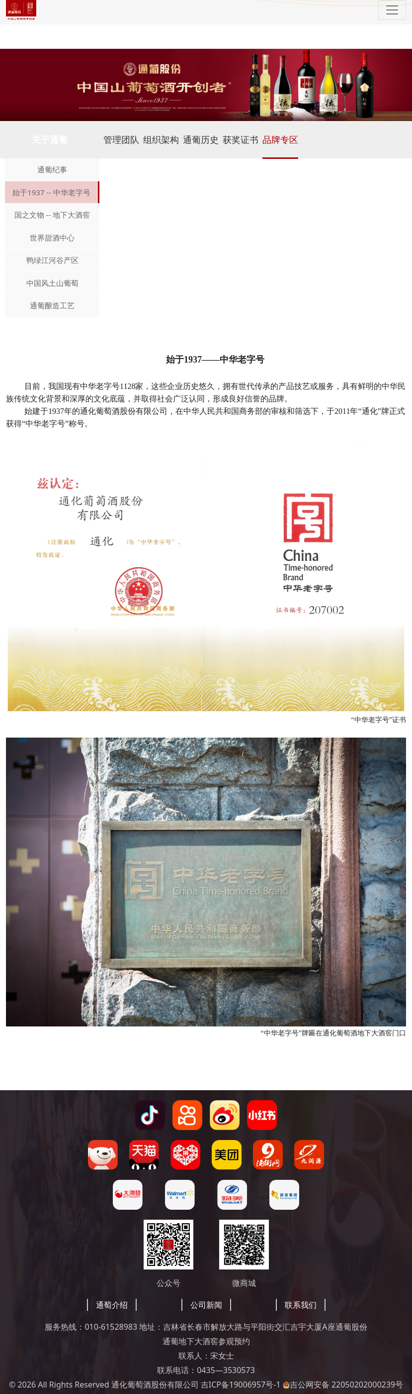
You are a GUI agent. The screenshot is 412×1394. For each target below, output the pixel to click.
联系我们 (301, 1304)
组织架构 (161, 139)
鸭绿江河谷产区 (52, 260)
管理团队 (121, 139)
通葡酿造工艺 (52, 305)
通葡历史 (201, 139)
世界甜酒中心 (52, 238)
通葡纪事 (52, 169)
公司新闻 (206, 1304)
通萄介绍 (112, 1304)
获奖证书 (240, 139)
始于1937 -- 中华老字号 (51, 192)
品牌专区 (280, 139)
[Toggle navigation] (392, 10)
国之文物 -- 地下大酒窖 (52, 215)
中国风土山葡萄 (52, 283)
